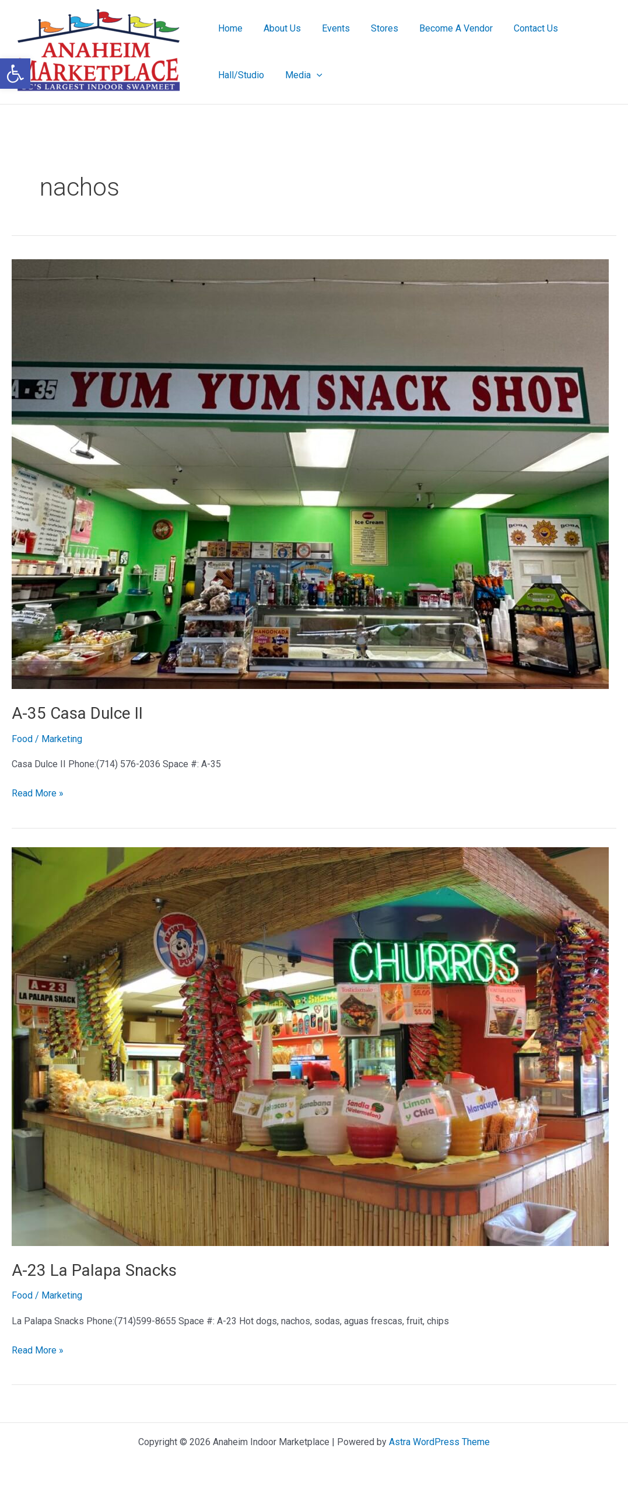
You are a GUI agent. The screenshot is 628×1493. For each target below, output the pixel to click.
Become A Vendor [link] (445, 28)
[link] (15, 73)
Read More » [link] (38, 792)
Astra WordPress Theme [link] (439, 1441)
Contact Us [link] (523, 28)
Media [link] (300, 75)
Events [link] (330, 28)
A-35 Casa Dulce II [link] (77, 713)
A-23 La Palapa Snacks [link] (94, 1270)
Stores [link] (376, 28)
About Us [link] (278, 28)
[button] (313, 75)
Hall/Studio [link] (240, 75)
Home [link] (229, 28)
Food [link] (22, 738)
